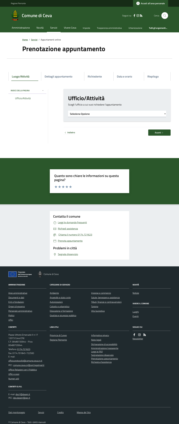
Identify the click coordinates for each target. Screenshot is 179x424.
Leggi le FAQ (97, 351)
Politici (11, 315)
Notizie (136, 293)
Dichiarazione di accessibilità (104, 344)
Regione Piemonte (18, 3)
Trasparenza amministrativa (109, 28)
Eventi (136, 316)
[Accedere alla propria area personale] (150, 3)
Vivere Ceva (70, 28)
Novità (39, 28)
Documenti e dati (16, 297)
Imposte (86, 28)
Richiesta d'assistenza (101, 362)
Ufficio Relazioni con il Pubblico (22, 369)
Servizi (53, 28)
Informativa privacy (100, 335)
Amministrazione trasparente (104, 348)
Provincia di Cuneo (58, 335)
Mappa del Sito (84, 412)
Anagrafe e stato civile (60, 297)
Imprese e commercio (101, 293)
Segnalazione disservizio (102, 355)
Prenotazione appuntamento (104, 358)
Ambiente (54, 293)
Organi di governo (16, 306)
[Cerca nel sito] (163, 15)
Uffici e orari (13, 374)
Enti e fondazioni (16, 302)
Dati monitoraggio (16, 412)
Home (25, 39)
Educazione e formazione (61, 311)
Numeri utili (13, 378)
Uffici (10, 320)
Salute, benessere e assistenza (105, 297)
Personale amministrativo (20, 311)
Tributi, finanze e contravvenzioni (106, 302)
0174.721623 (23, 349)
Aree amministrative (17, 293)
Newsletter (138, 338)
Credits (60, 412)
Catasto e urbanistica (59, 306)
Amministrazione (21, 28)
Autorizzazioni (56, 302)
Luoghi (136, 311)
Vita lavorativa (98, 311)
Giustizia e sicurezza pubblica (63, 315)
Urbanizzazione (135, 28)
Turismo (94, 306)
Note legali (96, 339)
